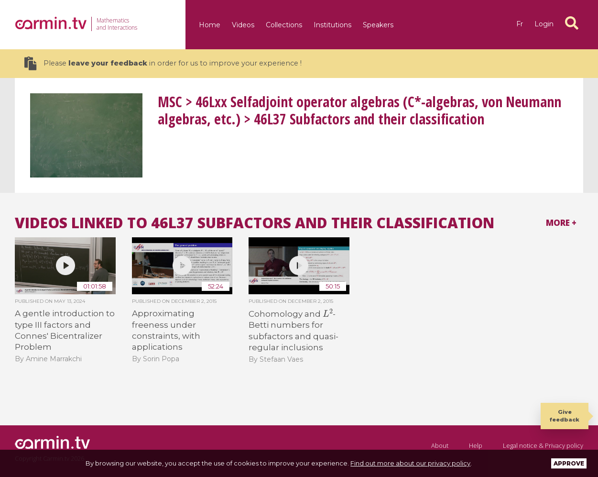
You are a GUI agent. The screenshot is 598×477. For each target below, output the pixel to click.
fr (519, 24)
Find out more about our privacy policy (410, 463)
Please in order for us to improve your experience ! (163, 63)
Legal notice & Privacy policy (543, 445)
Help (475, 445)
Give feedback (564, 415)
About (439, 445)
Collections (284, 25)
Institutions (332, 25)
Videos (243, 25)
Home (209, 25)
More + (561, 222)
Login (544, 24)
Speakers (378, 25)
